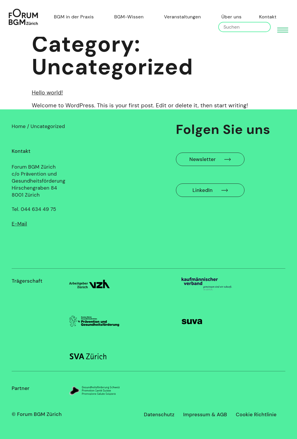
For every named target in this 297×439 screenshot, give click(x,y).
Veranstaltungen (182, 17)
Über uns (231, 17)
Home (19, 126)
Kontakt (268, 17)
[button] (282, 29)
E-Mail (19, 224)
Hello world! (47, 92)
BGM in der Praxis (75, 17)
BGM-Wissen (130, 17)
